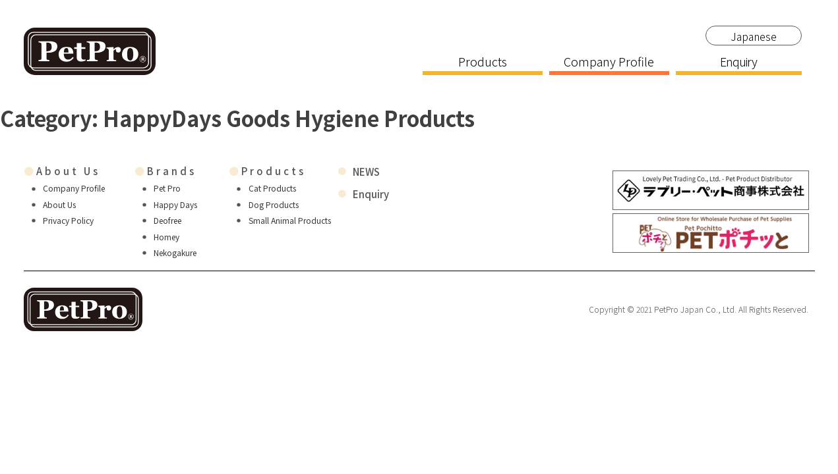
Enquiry (738, 62)
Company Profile (609, 62)
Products (482, 62)
